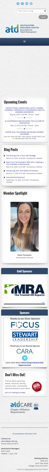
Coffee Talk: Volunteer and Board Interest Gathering (24, 133)
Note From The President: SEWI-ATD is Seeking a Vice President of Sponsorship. (24, 163)
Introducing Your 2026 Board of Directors (22, 170)
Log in (43, 17)
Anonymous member (34, 158)
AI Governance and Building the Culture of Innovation (24, 122)
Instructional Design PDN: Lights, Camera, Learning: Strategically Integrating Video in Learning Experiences (24, 110)
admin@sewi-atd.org (9, 441)
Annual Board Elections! (15, 177)
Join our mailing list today (15, 392)
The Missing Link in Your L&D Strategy (21, 155)
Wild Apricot (29, 469)
